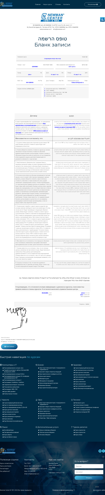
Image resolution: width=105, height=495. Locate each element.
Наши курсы (47, 4)
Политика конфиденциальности (62, 490)
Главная (38, 4)
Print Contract (9, 346)
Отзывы (58, 4)
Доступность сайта (99, 490)
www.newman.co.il (45, 29)
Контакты (66, 4)
